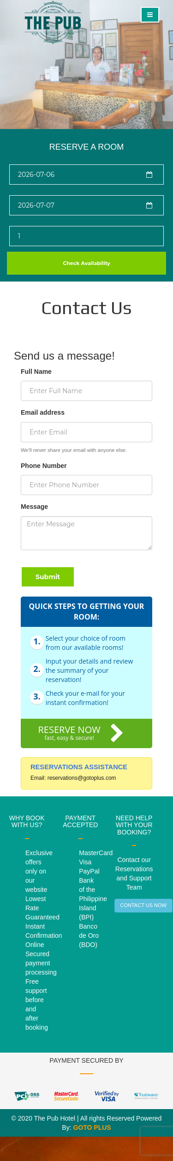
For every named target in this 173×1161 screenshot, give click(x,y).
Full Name (36, 371)
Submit (48, 577)
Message (34, 506)
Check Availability (86, 263)
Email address (43, 412)
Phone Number (44, 465)
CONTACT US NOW (143, 905)
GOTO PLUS (92, 1127)
